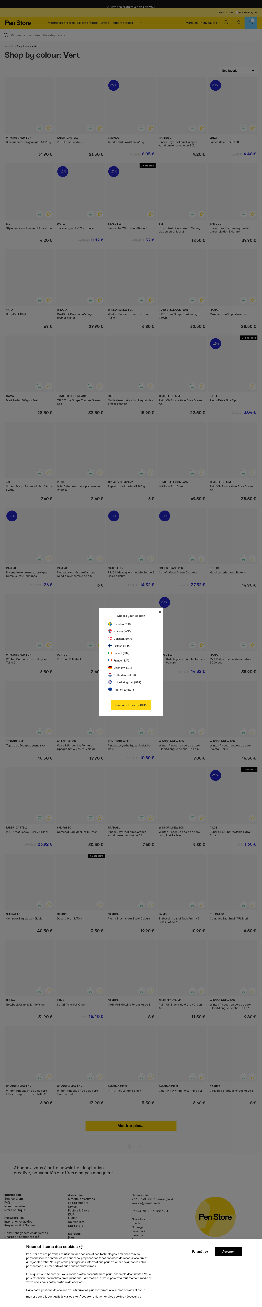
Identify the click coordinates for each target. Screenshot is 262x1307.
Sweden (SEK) (119, 624)
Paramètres (200, 1251)
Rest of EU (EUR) (121, 689)
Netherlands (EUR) (122, 675)
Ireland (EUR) (118, 653)
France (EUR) (118, 660)
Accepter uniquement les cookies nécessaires (110, 1296)
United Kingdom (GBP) (124, 682)
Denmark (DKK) (120, 638)
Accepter (228, 1251)
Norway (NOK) (119, 631)
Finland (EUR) (119, 645)
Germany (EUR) (120, 667)
